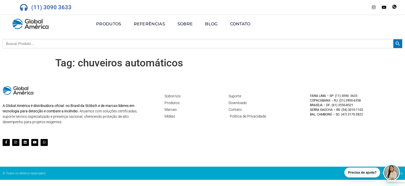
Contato (240, 23)
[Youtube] (384, 7)
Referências (149, 23)
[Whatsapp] (394, 7)
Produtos (108, 23)
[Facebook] (353, 7)
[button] (391, 171)
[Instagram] (374, 7)
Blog (211, 23)
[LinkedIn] (363, 7)
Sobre (185, 23)
